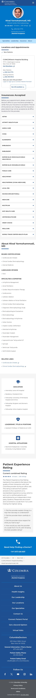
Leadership (14, 41)
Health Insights (18, 592)
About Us (18, 586)
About (30, 41)
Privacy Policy (18, 685)
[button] (18, 87)
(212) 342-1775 (18, 29)
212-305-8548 (18, 655)
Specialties (6, 41)
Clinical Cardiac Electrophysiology (13, 366)
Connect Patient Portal (18, 619)
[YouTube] (18, 674)
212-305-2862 (25, 695)
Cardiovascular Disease (10, 362)
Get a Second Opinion (18, 625)
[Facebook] (5, 674)
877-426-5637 (18, 649)
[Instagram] (24, 674)
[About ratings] (30, 26)
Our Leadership (18, 597)
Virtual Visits (18, 630)
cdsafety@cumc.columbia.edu (18, 661)
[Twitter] (11, 674)
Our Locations (18, 603)
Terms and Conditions (18, 688)
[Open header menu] (33, 2)
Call (18, 551)
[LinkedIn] (31, 674)
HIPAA (18, 691)
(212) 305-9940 (9, 77)
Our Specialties (18, 608)
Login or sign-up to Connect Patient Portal (16, 81)
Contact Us (18, 614)
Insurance (23, 41)
